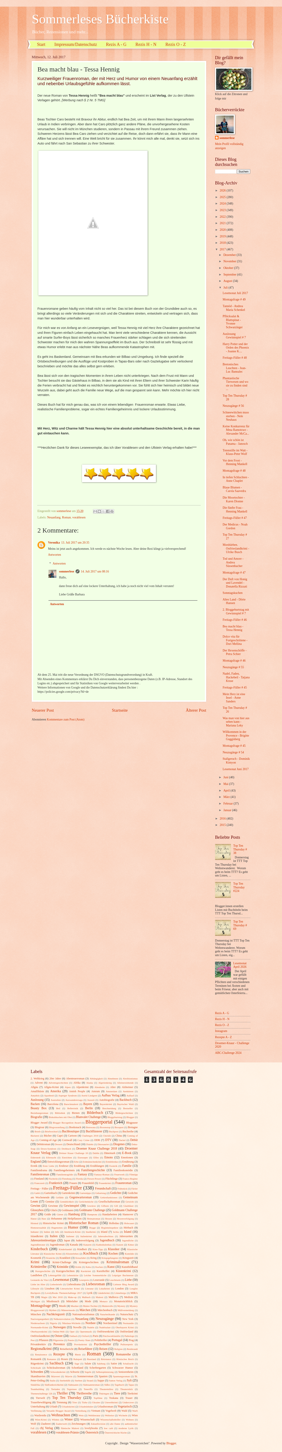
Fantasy (82, 1174)
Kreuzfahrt (80, 1258)
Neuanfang (54, 517)
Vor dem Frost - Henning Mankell (235, 462)
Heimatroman (93, 1218)
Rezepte (59, 1354)
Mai (226, 784)
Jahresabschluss (105, 1236)
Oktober (228, 268)
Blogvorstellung (57, 1127)
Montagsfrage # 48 (234, 470)
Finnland (39, 1178)
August (228, 281)
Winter (68, 1419)
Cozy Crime (83, 1140)
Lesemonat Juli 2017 (235, 293)
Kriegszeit (128, 1257)
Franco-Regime (130, 1178)
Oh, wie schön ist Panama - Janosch (235, 441)
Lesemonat (61, 1280)
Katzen (119, 1244)
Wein (81, 1415)
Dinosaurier (103, 1144)
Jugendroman (57, 1244)
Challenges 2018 (90, 1135)
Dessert (58, 1144)
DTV (108, 1140)
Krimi (35, 1262)
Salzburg (101, 1363)
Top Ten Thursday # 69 (240, 925)
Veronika (54, 542)
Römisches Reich (125, 1359)
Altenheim (100, 1087)
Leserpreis (84, 1280)
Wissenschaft (87, 1419)
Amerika (55, 1091)
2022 (223, 216)
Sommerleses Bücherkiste (100, 19)
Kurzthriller (103, 1271)
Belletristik (72, 1108)
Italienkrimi (86, 1236)
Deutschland (73, 1144)
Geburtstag (100, 1193)
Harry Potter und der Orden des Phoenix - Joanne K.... (236, 347)
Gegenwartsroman (80, 1197)
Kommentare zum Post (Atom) (66, 719)
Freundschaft (103, 1188)
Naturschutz (126, 1314)
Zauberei (46, 1423)
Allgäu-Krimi (51, 1087)
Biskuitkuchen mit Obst (60, 1117)
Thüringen (104, 1393)
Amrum (95, 1091)
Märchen (85, 1310)
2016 (223, 818)
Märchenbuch (105, 1310)
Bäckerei (35, 1135)
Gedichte (115, 1193)
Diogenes (119, 1144)
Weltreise (109, 1415)
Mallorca (114, 1297)
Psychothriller (102, 1344)
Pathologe (129, 1336)
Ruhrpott (77, 1359)
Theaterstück (126, 1389)
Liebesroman (95, 1284)
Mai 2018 (58, 1297)
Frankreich (55, 1183)
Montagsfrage (41, 1306)
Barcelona (52, 1104)
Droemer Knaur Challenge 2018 (96, 1148)
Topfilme (98, 1398)
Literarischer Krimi (70, 1288)
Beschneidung (109, 1108)
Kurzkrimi (86, 1271)
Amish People (77, 1091)
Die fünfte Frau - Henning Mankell (235, 509)
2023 (223, 210)
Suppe (100, 1380)
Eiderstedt (36, 1157)
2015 (223, 825)
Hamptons (92, 1214)
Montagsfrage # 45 (234, 745)
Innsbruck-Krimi (72, 1232)
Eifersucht (51, 1157)
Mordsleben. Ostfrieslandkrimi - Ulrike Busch (236, 548)
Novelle (77, 1327)
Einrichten (67, 1157)
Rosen (64, 1359)
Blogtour (39, 1127)
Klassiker (113, 1249)
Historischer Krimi (53, 1223)
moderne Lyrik (126, 1428)
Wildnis (55, 1419)
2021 (223, 223)
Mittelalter (72, 1301)
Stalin (53, 1380)
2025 (223, 197)
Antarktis (35, 1095)
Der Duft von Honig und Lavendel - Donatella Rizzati (235, 583)
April (227, 790)
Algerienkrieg (105, 1082)
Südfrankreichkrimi (54, 1384)
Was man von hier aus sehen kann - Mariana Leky (236, 722)
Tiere (117, 1393)
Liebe (128, 1279)
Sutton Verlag (115, 1380)
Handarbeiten (109, 1214)
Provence (59, 1344)
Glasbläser (128, 1205)
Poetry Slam (84, 1340)
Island (127, 1231)
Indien (47, 1232)
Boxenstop (105, 1127)
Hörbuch (128, 1227)
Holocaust (129, 1223)
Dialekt (89, 1144)
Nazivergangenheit (40, 1319)
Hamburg (74, 1214)
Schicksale (36, 1367)
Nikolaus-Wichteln (71, 1323)
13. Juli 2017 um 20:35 (75, 542)
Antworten (54, 554)
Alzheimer (127, 1087)
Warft (135, 1410)
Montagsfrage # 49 (234, 299)
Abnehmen (113, 1078)
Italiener (70, 1236)
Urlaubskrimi (68, 1406)
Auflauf (130, 1095)
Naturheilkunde (107, 1314)
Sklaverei (55, 1376)
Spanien (103, 1376)
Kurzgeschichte (42, 1271)
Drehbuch (66, 1148)
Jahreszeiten (126, 1236)
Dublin (96, 1153)
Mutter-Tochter (90, 1306)
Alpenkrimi (82, 1087)
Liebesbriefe (56, 1284)
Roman (66, 517)
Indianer (35, 1232)
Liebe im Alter (38, 1284)
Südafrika (35, 1384)
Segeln (88, 1372)
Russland (91, 1359)
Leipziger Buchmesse (123, 1275)
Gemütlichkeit (67, 1201)
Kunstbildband (130, 1266)
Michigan (35, 1301)
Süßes (107, 1384)
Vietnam (95, 1410)
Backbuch (125, 1099)
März (227, 797)
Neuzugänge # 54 (233, 752)
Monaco (104, 1301)
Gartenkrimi (68, 1193)
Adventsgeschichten (58, 1082)
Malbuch (86, 1297)
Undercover (128, 1402)
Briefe (38, 1131)
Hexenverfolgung (125, 1218)
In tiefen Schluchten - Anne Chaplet (236, 479)
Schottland (77, 1367)
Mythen (52, 1310)
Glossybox (37, 1210)
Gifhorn (105, 1205)
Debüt (134, 1140)
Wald (124, 1410)
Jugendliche (128, 1240)
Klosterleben (72, 1253)
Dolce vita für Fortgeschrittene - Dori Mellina (235, 640)
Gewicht (130, 1201)
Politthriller (101, 1340)
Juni (226, 777)
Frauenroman (123, 1183)
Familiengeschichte (93, 1170)
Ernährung (128, 1161)
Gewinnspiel (71, 1205)
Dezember (230, 255)
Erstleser (64, 1165)
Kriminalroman (117, 1262)
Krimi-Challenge (61, 1262)
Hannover (127, 1214)
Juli (225, 287)
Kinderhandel (65, 1249)
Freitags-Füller (67, 1188)
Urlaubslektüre (86, 1406)
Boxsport (119, 1127)
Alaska (89, 1082)
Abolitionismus (130, 1078)
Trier (74, 1402)
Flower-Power (94, 1178)
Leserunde (99, 1279)
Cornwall (67, 1140)
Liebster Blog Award (123, 1284)
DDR (97, 1140)
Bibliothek (60, 1113)
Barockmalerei (71, 1104)
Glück (53, 1210)
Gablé (37, 1193)
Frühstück (122, 1188)
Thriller (62, 1393)
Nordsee (90, 1323)
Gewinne (53, 1205)
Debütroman (43, 1144)
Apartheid (49, 1095)
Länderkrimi (104, 1293)
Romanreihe (123, 1354)
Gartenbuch (50, 1193)
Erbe (76, 1161)
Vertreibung (81, 1410)
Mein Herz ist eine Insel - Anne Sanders (234, 697)
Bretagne (133, 1127)
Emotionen (127, 1157)
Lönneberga (120, 1293)
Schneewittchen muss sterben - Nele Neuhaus (236, 416)
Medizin (128, 1297)
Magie (44, 1297)
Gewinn (35, 1205)
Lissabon (49, 1288)
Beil (58, 1108)
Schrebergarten (97, 1367)
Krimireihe (39, 1266)
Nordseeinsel (110, 1323)
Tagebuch (119, 1384)
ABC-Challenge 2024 (228, 1052)
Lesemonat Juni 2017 (236, 769)
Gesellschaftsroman (109, 1201)
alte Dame (115, 1423)
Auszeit (91, 1100)
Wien (135, 1415)
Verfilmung (36, 1410)
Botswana (91, 1127)
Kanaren (87, 1244)
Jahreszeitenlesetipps (43, 1240)
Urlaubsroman (105, 1406)
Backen (35, 1104)
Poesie (71, 1340)
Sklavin (68, 1376)
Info (57, 1232)
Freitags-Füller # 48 (235, 357)
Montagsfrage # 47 (234, 572)
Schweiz (75, 1371)
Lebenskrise (72, 1275)
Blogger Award (39, 1122)
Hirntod (34, 1223)
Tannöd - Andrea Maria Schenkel (234, 307)
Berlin (89, 1108)
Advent (39, 1082)
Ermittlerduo (112, 1161)
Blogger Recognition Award (67, 1122)
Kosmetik (36, 1257)
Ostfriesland (126, 1331)
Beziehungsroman (39, 1113)
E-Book (127, 1153)
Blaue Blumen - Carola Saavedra (234, 489)
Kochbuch (90, 1253)
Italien (54, 1236)
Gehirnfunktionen (108, 1197)
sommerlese (66, 571)
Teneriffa (88, 1389)
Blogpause (132, 1122)
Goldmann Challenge (92, 1210)
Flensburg (67, 1178)
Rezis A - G (116, 44)
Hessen (108, 1218)
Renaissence (41, 1354)
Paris (95, 1336)
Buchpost (113, 1131)
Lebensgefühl (54, 1275)
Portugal (117, 1340)
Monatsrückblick (123, 1301)
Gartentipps (85, 1193)
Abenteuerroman (75, 1078)
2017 (223, 249)
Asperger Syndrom (67, 1095)
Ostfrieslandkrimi (40, 1336)
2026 (223, 190)
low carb (108, 1428)
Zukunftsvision (98, 1423)
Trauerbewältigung (41, 1402)
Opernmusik (86, 1331)
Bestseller (128, 1108)
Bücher (48, 1135)
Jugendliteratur (38, 1244)
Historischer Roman (83, 1223)
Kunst (111, 1266)
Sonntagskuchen (232, 593)
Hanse (34, 1218)
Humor (73, 1227)
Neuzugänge (105, 1319)
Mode (88, 1301)
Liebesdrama (74, 1284)
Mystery (121, 1306)
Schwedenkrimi (57, 1372)
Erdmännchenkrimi (92, 1161)
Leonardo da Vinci (40, 1280)
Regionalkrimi (41, 1349)
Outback (73, 1336)
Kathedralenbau (104, 1244)
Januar (227, 810)
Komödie (129, 1253)
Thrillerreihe (84, 1393)
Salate (87, 1363)
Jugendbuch (107, 1240)
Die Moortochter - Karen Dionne (234, 499)
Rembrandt (132, 1349)
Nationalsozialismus (83, 1314)
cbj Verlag (46, 1428)
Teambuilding (37, 1389)
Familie (127, 1165)
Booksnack (75, 1127)
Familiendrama (39, 1170)
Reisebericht (66, 1349)
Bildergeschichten (124, 1113)
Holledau (114, 1223)
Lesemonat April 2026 (240, 965)
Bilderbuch (95, 1113)
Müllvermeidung (126, 1310)
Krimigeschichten (88, 1262)
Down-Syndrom (48, 1148)
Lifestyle (35, 1288)
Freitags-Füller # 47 (235, 518)
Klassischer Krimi (52, 1253)
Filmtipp (133, 1174)
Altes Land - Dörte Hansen (234, 601)
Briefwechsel (51, 1131)
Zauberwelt (61, 1423)
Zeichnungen (78, 1423)
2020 (223, 229)
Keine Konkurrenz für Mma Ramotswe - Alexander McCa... (236, 430)
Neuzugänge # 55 (233, 667)
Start (41, 44)
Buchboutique (70, 1131)
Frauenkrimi (105, 1183)
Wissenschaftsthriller (110, 1419)
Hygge (92, 1227)
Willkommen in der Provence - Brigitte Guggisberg (236, 735)
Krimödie (63, 1266)
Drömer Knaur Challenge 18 (73, 1153)
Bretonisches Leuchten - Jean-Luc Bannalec (234, 368)
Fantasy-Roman (102, 1174)
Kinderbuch (39, 1249)
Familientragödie (64, 1174)
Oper (72, 1331)
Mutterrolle (107, 1306)
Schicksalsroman (56, 1367)
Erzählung (79, 1165)
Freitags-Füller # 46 (235, 619)
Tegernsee (72, 1389)
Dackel (122, 1140)
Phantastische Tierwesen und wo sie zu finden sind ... (235, 384)
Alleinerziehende (125, 1082)
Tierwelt (40, 1397)
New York (128, 1319)
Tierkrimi (132, 1393)
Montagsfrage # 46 (234, 660)
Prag (131, 1340)
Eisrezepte (83, 1157)
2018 (223, 242)
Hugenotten (57, 1227)
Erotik (34, 1165)
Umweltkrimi (111, 1402)
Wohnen (130, 1419)
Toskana (113, 1397)
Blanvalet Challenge (88, 1117)
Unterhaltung (38, 1406)
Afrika (76, 1082)
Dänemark (109, 1153)
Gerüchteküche (86, 1201)
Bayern (87, 1104)
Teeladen (55, 1389)
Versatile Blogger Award (58, 1410)
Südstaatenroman (91, 1384)
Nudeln (90, 1327)
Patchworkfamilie (111, 1336)
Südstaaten (73, 1384)
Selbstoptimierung (105, 1372)
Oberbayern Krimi (124, 1327)
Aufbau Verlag (110, 1095)
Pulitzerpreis (127, 1344)
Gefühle (60, 1197)
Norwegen (59, 1327)
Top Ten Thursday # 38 (240, 849)
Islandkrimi (37, 1236)
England (36, 1161)
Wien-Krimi (41, 1419)
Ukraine (96, 1402)
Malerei (99, 1297)
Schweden (37, 1371)
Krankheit (64, 1257)
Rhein (78, 1354)
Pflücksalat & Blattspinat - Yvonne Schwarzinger (233, 322)
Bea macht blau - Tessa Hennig (233, 628)
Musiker (75, 1306)
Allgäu (34, 1087)
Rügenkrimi (37, 1363)
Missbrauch (52, 1301)
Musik (62, 1306)
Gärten (60, 1214)
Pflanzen (43, 1340)
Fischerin (53, 1178)
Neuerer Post (43, 710)
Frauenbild (88, 1183)
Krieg (93, 1257)
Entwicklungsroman (58, 1161)
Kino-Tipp (98, 1249)
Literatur (89, 1288)
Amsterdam (111, 1091)
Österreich (91, 1432)
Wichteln (123, 1415)
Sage (76, 1363)
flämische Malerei (70, 1428)
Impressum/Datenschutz (75, 44)
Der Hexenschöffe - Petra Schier (235, 652)
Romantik (36, 1359)
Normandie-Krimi (39, 1327)
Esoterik (113, 1166)
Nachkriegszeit (55, 1314)
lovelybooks (91, 1428)
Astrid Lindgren (89, 1095)
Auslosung (37, 1099)
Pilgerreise (58, 1340)
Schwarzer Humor (122, 1367)
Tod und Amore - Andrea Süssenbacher (233, 562)
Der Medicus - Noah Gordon (235, 526)
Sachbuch (56, 1363)
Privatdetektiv (38, 1344)
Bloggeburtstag (115, 1117)
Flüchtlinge (111, 1178)
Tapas (131, 1384)
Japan (67, 1240)
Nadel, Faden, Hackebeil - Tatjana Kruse (236, 677)
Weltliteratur (94, 1415)
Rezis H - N (145, 44)
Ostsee (59, 1336)
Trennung (61, 1402)
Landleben (36, 1275)
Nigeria (53, 1323)
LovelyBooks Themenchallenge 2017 (63, 1293)
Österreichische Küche (116, 1432)
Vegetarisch (125, 1406)
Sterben (78, 1380)
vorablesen (78, 517)
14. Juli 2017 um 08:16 (95, 571)
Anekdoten (128, 1091)
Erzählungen (97, 1165)
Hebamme (56, 1218)
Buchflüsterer (94, 1131)
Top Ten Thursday (66, 1398)
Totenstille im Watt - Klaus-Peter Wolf (235, 452)
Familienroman (40, 1174)
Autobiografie (107, 1099)
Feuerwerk (119, 1174)
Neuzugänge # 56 (233, 405)
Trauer (129, 1397)
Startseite (120, 710)
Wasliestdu (40, 1415)
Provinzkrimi (80, 1344)
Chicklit (107, 1135)
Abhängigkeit (96, 1078)
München (36, 1314)
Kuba (88, 1267)
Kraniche (50, 1258)
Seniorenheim (126, 1371)
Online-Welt (59, 1331)
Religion (118, 1349)
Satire (114, 1363)
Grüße (47, 1214)
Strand (90, 1380)
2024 (223, 203)
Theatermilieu (106, 1389)
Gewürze (91, 1205)
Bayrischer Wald (125, 1104)
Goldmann (67, 1210)
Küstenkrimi (123, 1271)
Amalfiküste (37, 1091)
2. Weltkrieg (37, 1078)
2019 (223, 236)
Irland (104, 1231)
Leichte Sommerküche (95, 1275)
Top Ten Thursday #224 (239, 887)
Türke (84, 1402)
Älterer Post (196, 710)
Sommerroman (85, 1376)
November (230, 261)
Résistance (106, 1359)
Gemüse (49, 1201)
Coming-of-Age (48, 1140)
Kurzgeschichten (65, 1271)
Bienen (76, 1112)
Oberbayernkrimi (39, 1331)
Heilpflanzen (74, 1218)
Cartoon (72, 1135)
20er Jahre (55, 1078)
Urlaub (53, 1406)
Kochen (113, 1253)
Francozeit (39, 1183)
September (230, 274)
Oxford (85, 1336)
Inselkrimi (91, 1232)
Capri (60, 1135)
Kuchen (99, 1267)
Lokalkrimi (104, 1288)
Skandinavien (38, 1376)
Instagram (221, 1031)
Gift (116, 1205)
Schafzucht (128, 1363)
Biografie (36, 1117)
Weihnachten (60, 1415)
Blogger (130, 1117)
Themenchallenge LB (41, 1393)
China (118, 1135)
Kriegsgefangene (110, 1258)
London (119, 1288)
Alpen (68, 1087)
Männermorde (68, 1310)
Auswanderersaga (74, 1100)
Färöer (134, 1188)
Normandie (128, 1323)
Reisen (103, 1349)
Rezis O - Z (175, 44)
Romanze (51, 1359)
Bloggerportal (99, 1122)
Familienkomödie (123, 1170)
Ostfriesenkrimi (105, 1331)
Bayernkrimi (106, 1104)
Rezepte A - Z (223, 1037)
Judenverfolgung (85, 1240)
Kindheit (82, 1249)
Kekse (131, 1244)
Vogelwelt (110, 1410)
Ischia (116, 1232)
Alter (113, 1087)
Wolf (33, 1423)
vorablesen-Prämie (67, 1432)
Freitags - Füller (39, 1188)
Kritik (78, 1267)
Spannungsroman (121, 1376)
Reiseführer (85, 1349)
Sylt (129, 1380)
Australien (56, 1100)
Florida (79, 1178)
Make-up (72, 1297)
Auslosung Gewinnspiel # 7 (234, 335)
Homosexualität (38, 1227)
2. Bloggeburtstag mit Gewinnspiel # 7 (236, 611)
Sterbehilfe (65, 1380)
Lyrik (90, 1292)
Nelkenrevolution (62, 1319)
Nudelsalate (105, 1327)
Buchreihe (128, 1131)
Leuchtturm (115, 1280)
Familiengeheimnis (64, 1170)
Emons (108, 1157)
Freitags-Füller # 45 (235, 687)
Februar (228, 803)
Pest (33, 1340)
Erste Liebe (48, 1166)
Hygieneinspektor (109, 1227)
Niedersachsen (38, 1323)
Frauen (73, 1183)
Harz (43, 1218)
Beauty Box (38, 1108)
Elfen (96, 1157)
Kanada (74, 1244)
